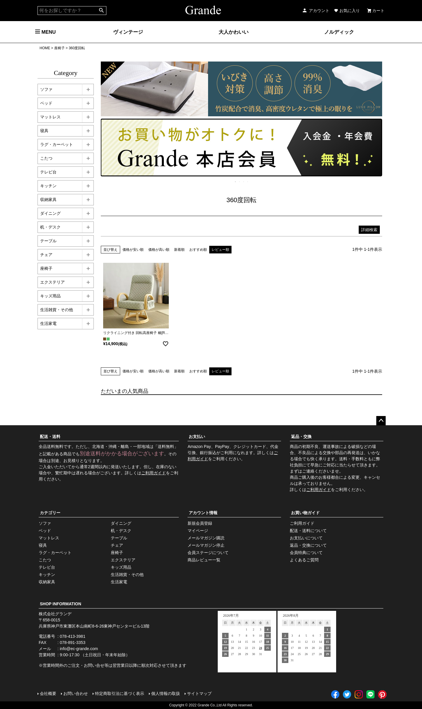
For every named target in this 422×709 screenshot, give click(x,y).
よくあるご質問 (304, 560)
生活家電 (48, 323)
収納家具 (48, 199)
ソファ (46, 89)
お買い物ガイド (305, 512)
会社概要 (48, 693)
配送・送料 (50, 436)
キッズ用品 (50, 296)
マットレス (50, 117)
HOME (45, 48)
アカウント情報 (203, 512)
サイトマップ (199, 693)
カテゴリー (50, 512)
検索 (101, 10)
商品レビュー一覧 (204, 560)
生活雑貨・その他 (56, 309)
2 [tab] (239, 181)
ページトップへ (381, 420)
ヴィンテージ (128, 32)
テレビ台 (48, 172)
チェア (46, 254)
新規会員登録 (200, 523)
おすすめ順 (198, 250)
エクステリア (52, 282)
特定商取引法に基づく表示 (119, 693)
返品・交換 (301, 436)
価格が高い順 (158, 250)
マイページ (198, 530)
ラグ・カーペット (56, 144)
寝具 (44, 130)
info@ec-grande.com (79, 648)
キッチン (48, 185)
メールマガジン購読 (206, 538)
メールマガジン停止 (206, 545)
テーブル (48, 240)
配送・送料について (308, 530)
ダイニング (50, 213)
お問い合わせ (75, 693)
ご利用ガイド (153, 473)
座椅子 (59, 48)
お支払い (197, 436)
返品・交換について (308, 545)
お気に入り (347, 10)
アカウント (315, 10)
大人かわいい (234, 32)
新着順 (179, 250)
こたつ (46, 158)
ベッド (46, 103)
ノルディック (339, 32)
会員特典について (306, 552)
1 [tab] (235, 181)
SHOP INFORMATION (60, 603)
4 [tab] (247, 181)
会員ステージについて (208, 552)
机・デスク (50, 227)
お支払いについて (306, 538)
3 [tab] (243, 181)
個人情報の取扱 (165, 693)
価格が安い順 (133, 250)
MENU (45, 32)
